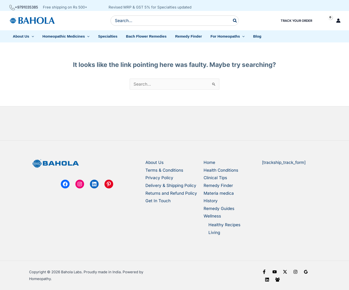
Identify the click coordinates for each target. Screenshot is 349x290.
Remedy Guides (219, 208)
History (211, 200)
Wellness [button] (212, 216)
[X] (285, 272)
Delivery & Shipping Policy (170, 185)
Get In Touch (158, 200)
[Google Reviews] (306, 272)
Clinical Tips (215, 177)
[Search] (235, 20)
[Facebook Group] (277, 279)
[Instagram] (295, 272)
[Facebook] (264, 272)
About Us (154, 162)
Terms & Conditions (164, 170)
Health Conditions (221, 170)
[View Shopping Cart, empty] (326, 20)
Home (209, 162)
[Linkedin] (267, 279)
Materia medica (219, 193)
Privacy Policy (159, 177)
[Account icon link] (338, 20)
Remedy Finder (218, 185)
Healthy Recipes (224, 224)
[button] (22, 36)
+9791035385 (23, 7)
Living (214, 232)
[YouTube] (274, 272)
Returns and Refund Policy (171, 193)
